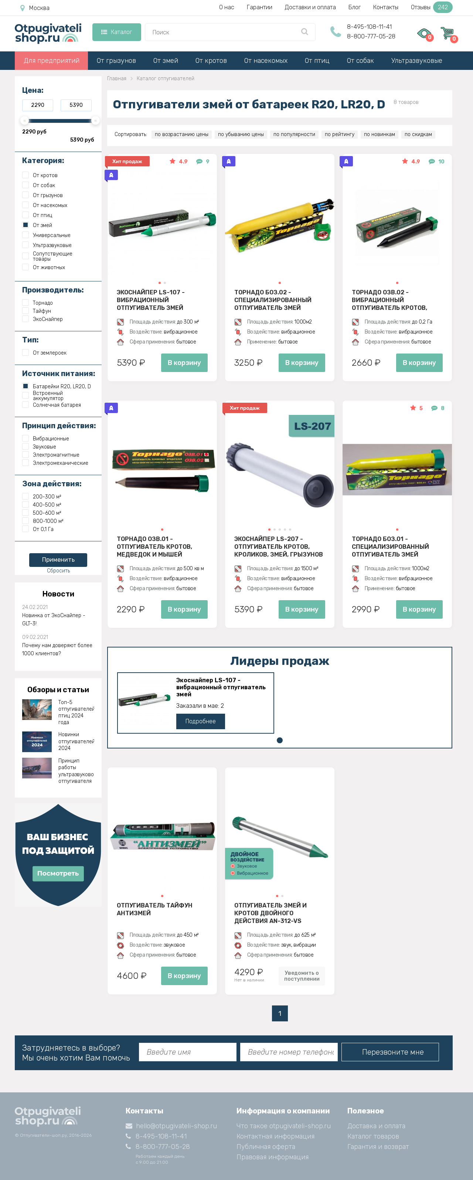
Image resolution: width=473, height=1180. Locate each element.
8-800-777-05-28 (371, 36)
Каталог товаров (373, 1136)
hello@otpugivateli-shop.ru (171, 1126)
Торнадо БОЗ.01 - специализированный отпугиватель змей (390, 546)
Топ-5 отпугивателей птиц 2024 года (76, 712)
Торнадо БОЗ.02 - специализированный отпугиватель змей (273, 300)
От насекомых (265, 61)
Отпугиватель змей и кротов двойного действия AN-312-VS (270, 913)
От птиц (317, 61)
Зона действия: (52, 484)
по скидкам (418, 134)
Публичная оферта (265, 1146)
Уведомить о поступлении (302, 976)
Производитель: (53, 290)
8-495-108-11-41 (369, 26)
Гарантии (259, 7)
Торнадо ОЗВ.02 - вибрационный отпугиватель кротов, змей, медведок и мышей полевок (394, 300)
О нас (226, 7)
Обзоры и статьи (58, 690)
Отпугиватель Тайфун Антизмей (155, 909)
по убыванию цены (241, 134)
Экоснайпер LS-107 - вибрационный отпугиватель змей (151, 300)
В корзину (184, 363)
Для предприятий (51, 61)
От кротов (211, 61)
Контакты (385, 7)
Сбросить (58, 571)
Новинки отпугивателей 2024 (76, 741)
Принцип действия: (59, 426)
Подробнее (201, 721)
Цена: (33, 90)
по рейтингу (339, 134)
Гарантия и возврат (378, 1146)
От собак (360, 61)
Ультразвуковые (416, 61)
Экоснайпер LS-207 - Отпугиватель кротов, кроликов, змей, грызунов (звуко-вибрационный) (278, 546)
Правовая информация (272, 1157)
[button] (160, 283)
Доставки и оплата (310, 7)
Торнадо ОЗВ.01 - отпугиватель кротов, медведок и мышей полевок (154, 546)
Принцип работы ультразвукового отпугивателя (76, 771)
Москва (35, 8)
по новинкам (379, 134)
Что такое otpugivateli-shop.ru (283, 1126)
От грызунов (116, 61)
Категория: (43, 160)
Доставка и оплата (376, 1126)
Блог (354, 7)
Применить (58, 559)
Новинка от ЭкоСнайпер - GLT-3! (53, 619)
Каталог (116, 31)
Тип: (30, 340)
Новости (58, 594)
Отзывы (432, 7)
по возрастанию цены (181, 134)
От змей (165, 61)
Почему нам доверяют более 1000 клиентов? (57, 649)
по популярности (294, 134)
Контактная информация (275, 1136)
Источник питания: (58, 373)
